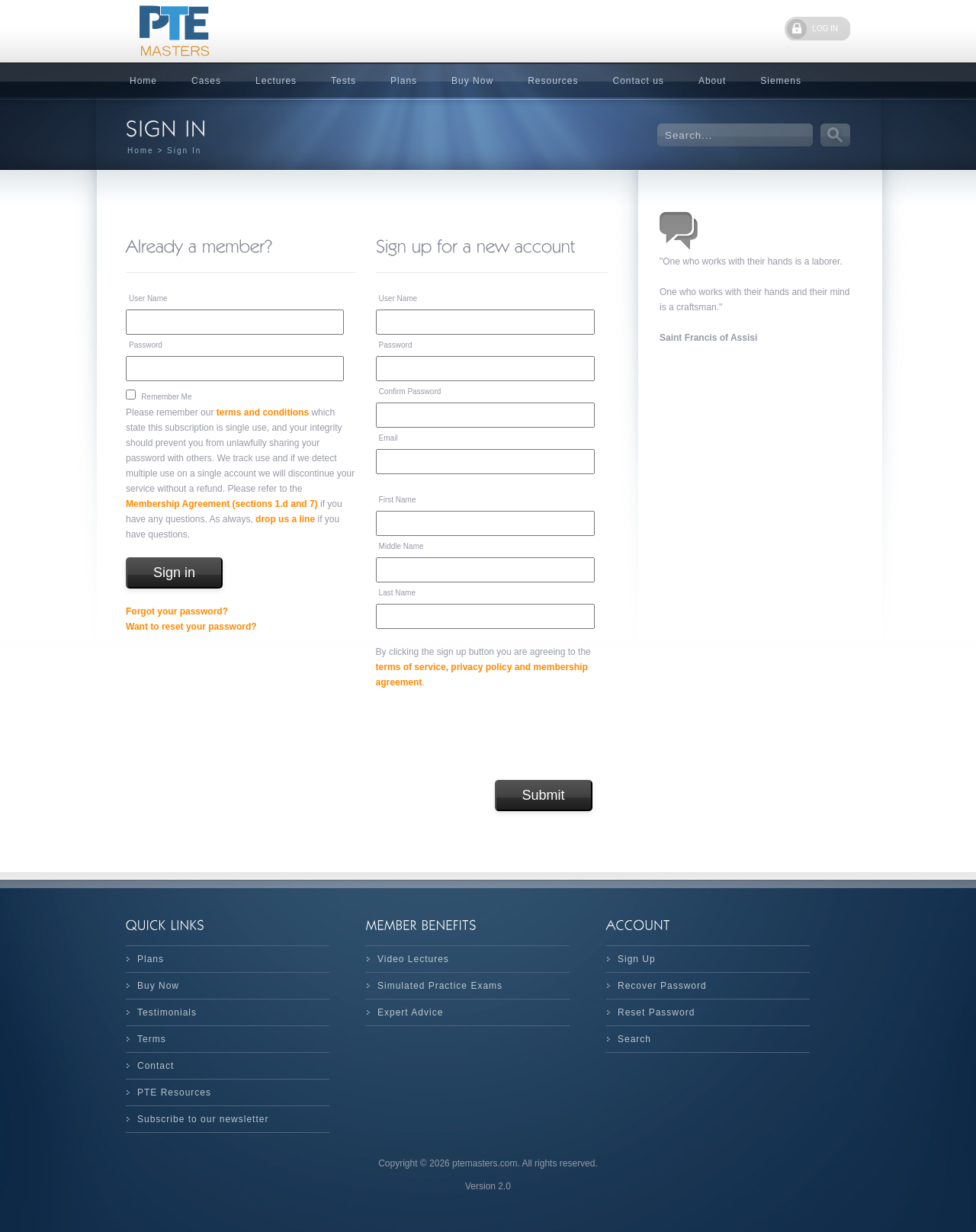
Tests (343, 80)
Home (143, 80)
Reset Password (656, 1012)
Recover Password (662, 985)
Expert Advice (410, 1012)
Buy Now (472, 80)
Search (634, 1039)
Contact (155, 1065)
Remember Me (166, 397)
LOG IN (825, 28)
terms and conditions (263, 412)
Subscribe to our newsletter (202, 1119)
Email (388, 438)
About (712, 80)
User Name (148, 298)
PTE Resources (174, 1092)
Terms (151, 1039)
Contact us (638, 80)
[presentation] (492, 735)
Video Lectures (413, 959)
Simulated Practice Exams (439, 985)
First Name (397, 500)
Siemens (780, 80)
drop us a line (285, 519)
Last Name (397, 593)
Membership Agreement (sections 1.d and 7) (222, 504)
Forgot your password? (177, 611)
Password (145, 345)
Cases (206, 80)
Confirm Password (410, 391)
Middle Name (401, 546)
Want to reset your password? (191, 626)
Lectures (276, 80)
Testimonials (167, 1012)
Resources (553, 80)
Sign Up (637, 959)
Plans (403, 80)
